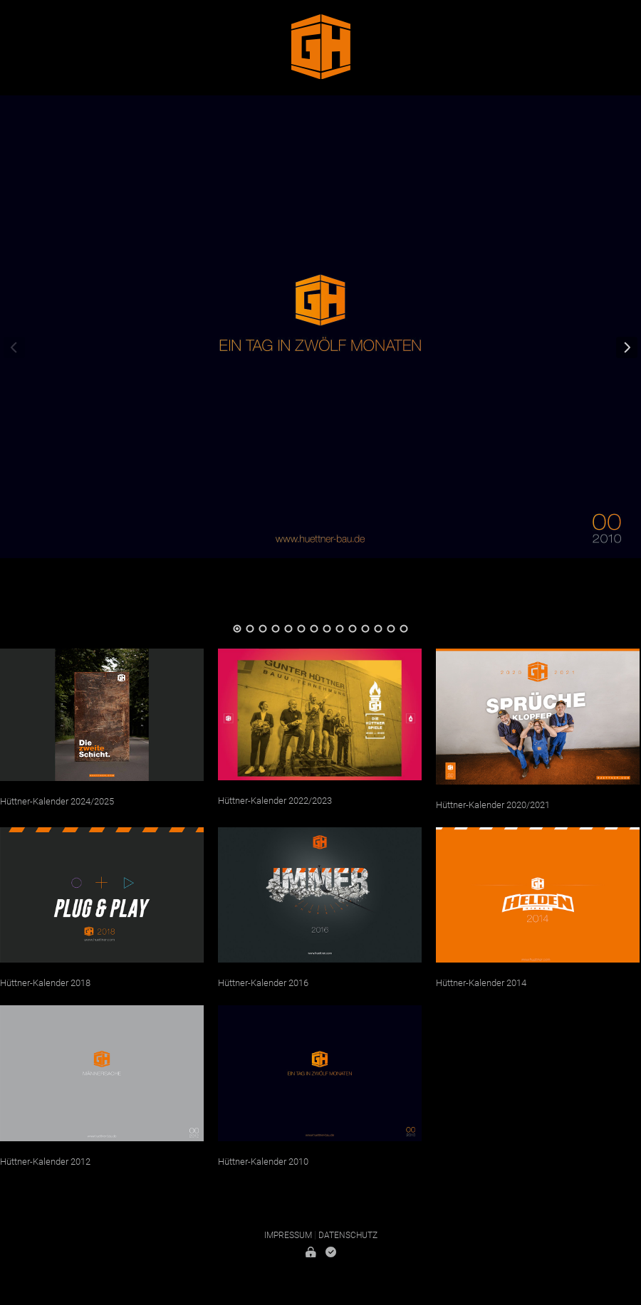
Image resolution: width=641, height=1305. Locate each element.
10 (352, 628)
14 (403, 628)
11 (365, 628)
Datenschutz (347, 1235)
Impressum (288, 1235)
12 (378, 628)
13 (391, 628)
